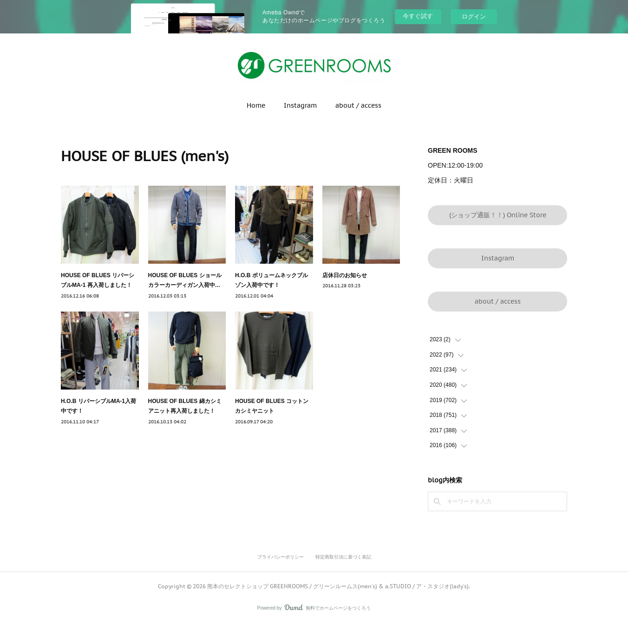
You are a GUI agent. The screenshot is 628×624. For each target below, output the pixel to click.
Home (256, 105)
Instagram (300, 105)
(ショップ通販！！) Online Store (497, 215)
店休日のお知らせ (344, 275)
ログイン (474, 16)
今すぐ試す (418, 16)
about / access (358, 105)
